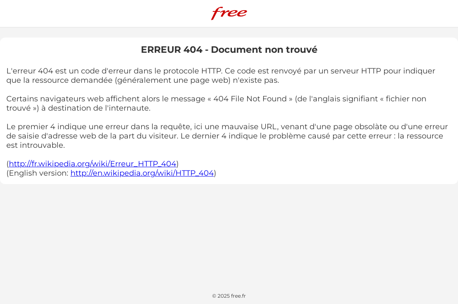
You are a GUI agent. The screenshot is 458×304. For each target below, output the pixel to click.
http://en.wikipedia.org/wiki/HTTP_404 (142, 173)
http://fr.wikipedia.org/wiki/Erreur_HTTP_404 (92, 163)
